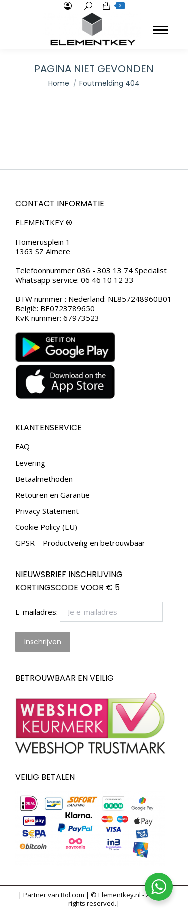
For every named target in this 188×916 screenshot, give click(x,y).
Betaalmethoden (44, 479)
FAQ (22, 446)
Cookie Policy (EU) (46, 527)
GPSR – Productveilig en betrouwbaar (80, 543)
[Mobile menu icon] (161, 30)
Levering (30, 463)
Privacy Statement (47, 511)
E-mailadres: (89, 612)
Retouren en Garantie (52, 495)
